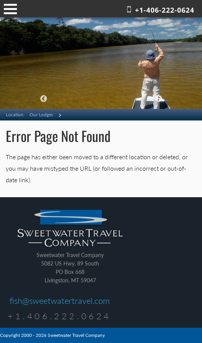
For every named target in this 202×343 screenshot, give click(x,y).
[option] (101, 63)
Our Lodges (41, 114)
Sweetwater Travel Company (70, 228)
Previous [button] (43, 98)
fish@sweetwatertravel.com (60, 300)
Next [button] (158, 98)
